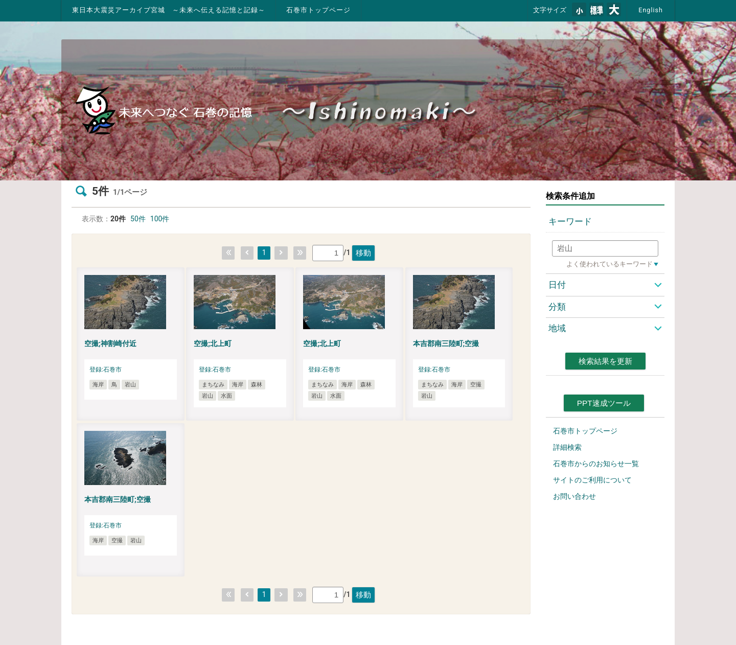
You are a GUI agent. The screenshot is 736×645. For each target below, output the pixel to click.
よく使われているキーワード (609, 264)
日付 (557, 285)
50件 (138, 219)
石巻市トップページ (318, 10)
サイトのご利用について (592, 480)
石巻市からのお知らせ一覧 (596, 463)
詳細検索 (567, 447)
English (650, 10)
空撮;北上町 (213, 343)
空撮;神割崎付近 (110, 343)
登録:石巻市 (105, 369)
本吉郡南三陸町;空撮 (446, 343)
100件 (160, 219)
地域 (557, 328)
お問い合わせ (574, 496)
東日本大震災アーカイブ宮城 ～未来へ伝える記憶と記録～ (168, 10)
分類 (557, 307)
